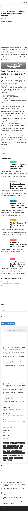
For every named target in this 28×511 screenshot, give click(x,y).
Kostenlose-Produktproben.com (17, 507)
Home (2, 6)
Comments (15, 330)
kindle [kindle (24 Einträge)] (21, 445)
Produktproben (5, 466)
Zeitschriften (7, 6)
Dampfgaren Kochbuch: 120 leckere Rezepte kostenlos (18, 244)
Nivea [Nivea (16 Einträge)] (8, 450)
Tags (21, 330)
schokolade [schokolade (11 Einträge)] (16, 455)
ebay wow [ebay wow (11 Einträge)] (10, 455)
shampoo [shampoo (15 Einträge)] (20, 450)
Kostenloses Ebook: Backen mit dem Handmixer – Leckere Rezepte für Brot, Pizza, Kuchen (18, 188)
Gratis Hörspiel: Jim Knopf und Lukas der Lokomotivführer (17, 264)
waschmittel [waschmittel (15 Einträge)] (13, 450)
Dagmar (3, 153)
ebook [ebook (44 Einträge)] (4, 445)
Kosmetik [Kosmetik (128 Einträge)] (12, 443)
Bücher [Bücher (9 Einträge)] (15, 457)
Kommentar (4, 286)
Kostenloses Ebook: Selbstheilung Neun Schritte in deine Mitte (18, 205)
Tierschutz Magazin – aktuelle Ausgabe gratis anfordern (18, 167)
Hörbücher (13, 259)
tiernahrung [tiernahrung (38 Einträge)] (9, 445)
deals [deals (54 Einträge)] (23, 443)
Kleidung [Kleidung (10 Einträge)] (11, 457)
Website (3, 316)
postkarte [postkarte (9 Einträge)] (9, 460)
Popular (4, 330)
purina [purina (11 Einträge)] (21, 455)
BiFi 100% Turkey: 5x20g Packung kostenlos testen (13, 361)
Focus (3, 148)
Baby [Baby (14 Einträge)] (4, 453)
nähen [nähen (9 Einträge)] (4, 460)
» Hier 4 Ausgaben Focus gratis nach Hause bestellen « (13, 65)
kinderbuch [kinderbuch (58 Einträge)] (18, 443)
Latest (9, 330)
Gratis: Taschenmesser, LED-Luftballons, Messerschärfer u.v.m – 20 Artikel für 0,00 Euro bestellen (15, 385)
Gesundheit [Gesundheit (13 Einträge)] (9, 453)
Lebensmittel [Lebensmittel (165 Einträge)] (6, 443)
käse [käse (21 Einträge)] (20, 448)
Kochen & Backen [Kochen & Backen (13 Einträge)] (16, 453)
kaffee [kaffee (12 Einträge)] (23, 453)
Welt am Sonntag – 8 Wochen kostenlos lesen (18, 225)
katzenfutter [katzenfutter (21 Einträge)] (10, 448)
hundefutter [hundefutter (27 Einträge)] (16, 445)
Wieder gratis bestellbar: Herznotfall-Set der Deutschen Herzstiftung (14, 502)
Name (2, 304)
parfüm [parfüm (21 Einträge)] (16, 448)
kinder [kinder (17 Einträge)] (4, 450)
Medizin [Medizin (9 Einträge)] (20, 457)
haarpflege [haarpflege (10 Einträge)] (5, 457)
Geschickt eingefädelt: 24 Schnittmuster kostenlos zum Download (15, 357)
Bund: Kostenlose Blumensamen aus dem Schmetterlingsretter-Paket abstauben (15, 348)
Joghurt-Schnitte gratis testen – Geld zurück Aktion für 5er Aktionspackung (14, 498)
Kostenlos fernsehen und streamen (13, 389)
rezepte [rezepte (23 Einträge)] (4, 448)
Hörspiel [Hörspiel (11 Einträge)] (4, 455)
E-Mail (3, 310)
